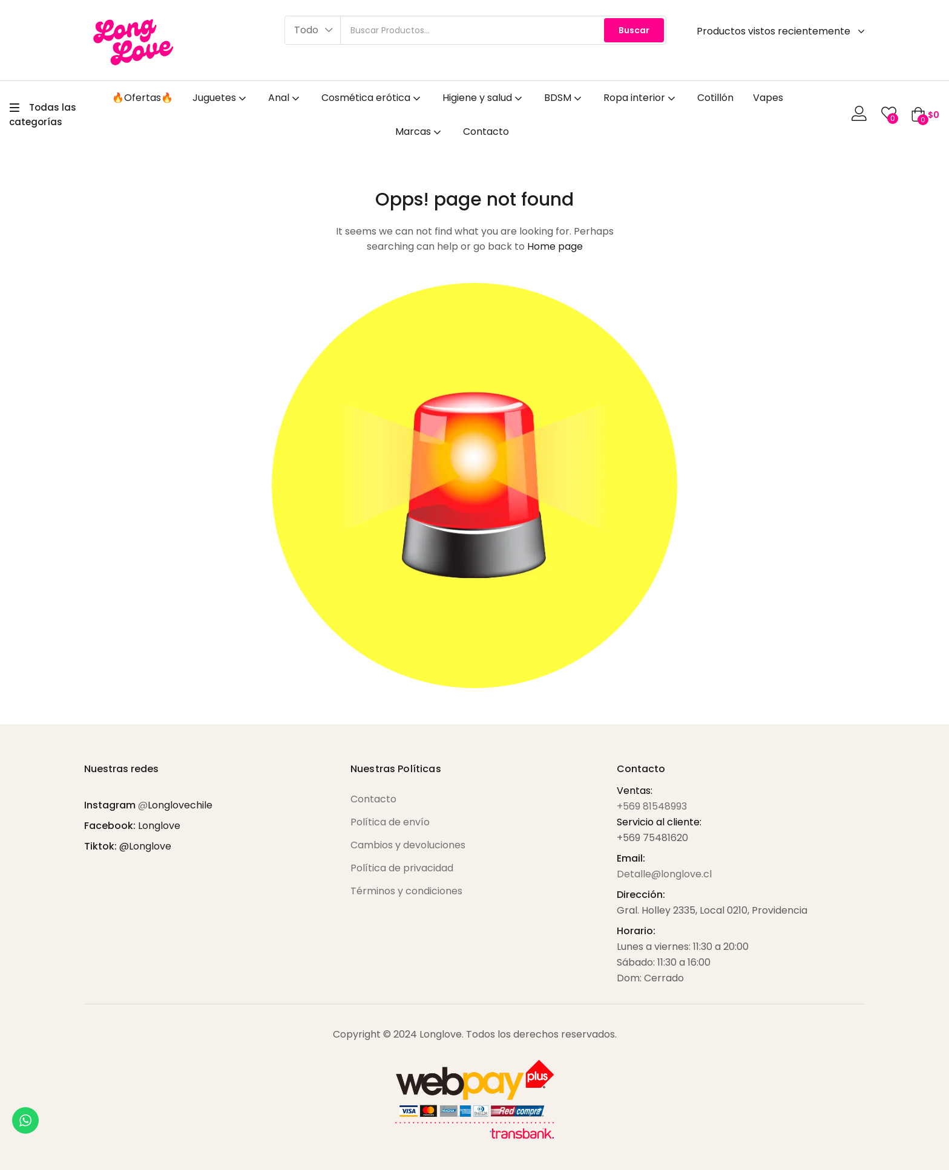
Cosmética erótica (372, 98)
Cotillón (715, 98)
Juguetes (220, 98)
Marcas (419, 131)
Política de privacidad (401, 868)
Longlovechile (180, 805)
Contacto (486, 131)
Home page (555, 246)
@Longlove (145, 846)
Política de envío (390, 822)
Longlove (159, 826)
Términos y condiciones (406, 891)
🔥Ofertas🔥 (142, 98)
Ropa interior (640, 98)
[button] (313, 30)
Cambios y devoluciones (407, 845)
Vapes (768, 98)
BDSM (564, 98)
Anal (285, 98)
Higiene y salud (483, 98)
